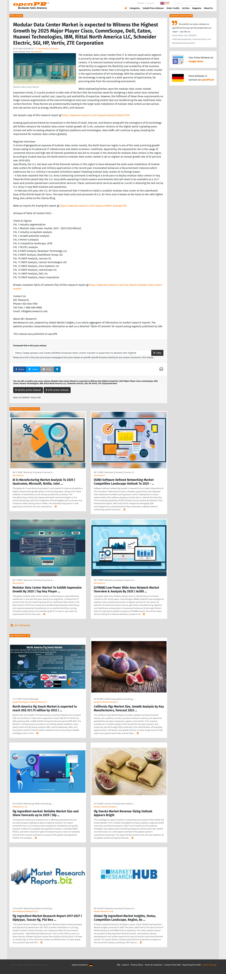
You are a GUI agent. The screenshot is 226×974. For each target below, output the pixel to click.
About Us (208, 8)
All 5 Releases (19, 625)
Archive (186, 8)
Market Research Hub (103, 911)
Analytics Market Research (106, 702)
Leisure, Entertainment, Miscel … (120, 803)
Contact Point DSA (172, 965)
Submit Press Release (153, 8)
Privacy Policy (137, 965)
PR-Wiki (141, 3)
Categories (134, 8)
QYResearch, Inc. (20, 807)
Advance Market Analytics (105, 807)
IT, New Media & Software (47, 48)
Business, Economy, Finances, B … (39, 472)
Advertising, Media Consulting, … (120, 699)
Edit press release (57, 390)
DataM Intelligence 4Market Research (30, 702)
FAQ (118, 965)
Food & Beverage (30, 699)
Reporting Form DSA (191, 965)
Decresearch (36, 51)
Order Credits (173, 8)
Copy (157, 352)
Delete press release (28, 390)
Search (205, 3)
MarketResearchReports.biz (25, 911)
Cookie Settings (209, 965)
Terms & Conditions (154, 965)
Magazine (196, 8)
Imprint (150, 3)
